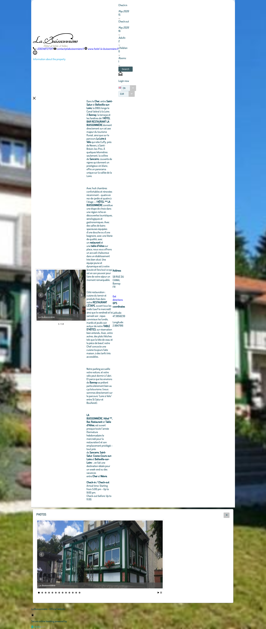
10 (69, 593)
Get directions (136, 298)
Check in (122, 5)
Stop (161, 593)
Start (158, 593)
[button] (125, 69)
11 (73, 593)
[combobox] (128, 88)
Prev (41, 295)
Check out (123, 21)
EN (124, 88)
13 (79, 593)
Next (100, 295)
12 (76, 593)
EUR (122, 93)
